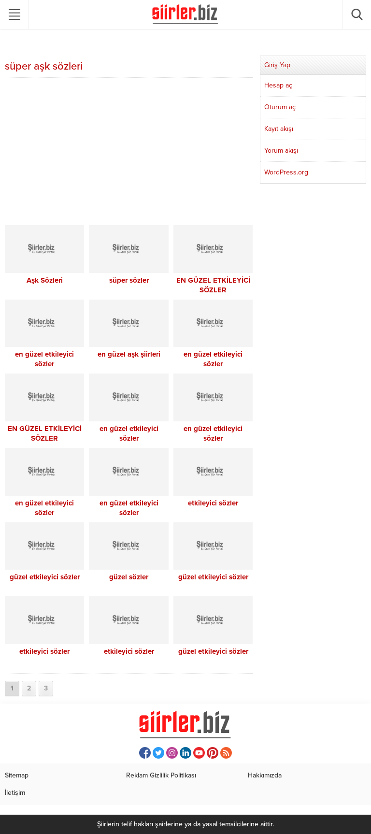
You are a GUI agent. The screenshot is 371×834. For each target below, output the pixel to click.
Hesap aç (278, 85)
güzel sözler (128, 577)
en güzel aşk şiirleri (129, 354)
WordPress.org (286, 172)
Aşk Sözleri (45, 280)
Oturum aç (280, 107)
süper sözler (129, 280)
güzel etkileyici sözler (45, 577)
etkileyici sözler (213, 503)
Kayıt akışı (278, 129)
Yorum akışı (281, 150)
